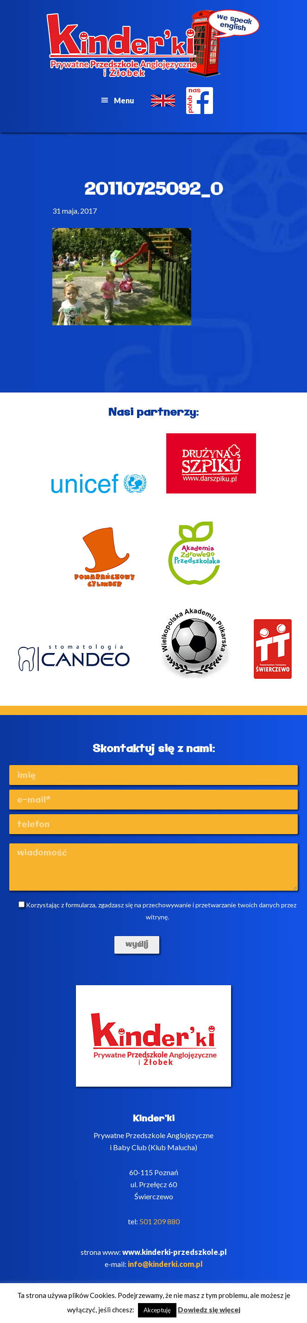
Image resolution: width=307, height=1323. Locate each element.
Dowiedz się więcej (209, 1309)
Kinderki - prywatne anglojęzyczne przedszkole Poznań (153, 43)
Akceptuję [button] (157, 1310)
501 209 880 (159, 1221)
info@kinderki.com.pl (165, 1264)
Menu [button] (124, 100)
